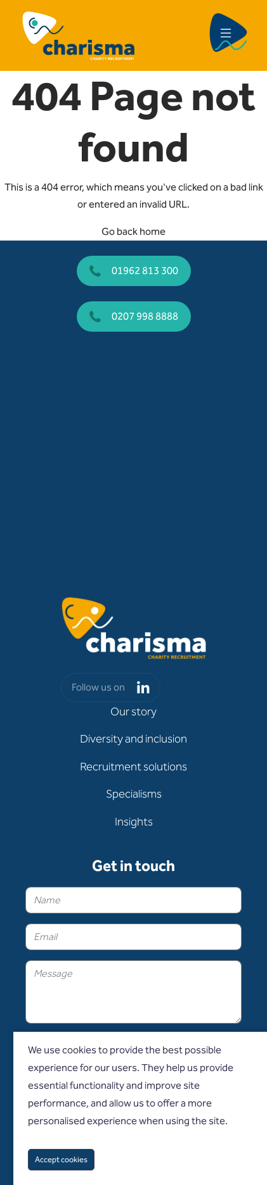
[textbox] (133, 900)
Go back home (133, 231)
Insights (134, 822)
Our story (133, 711)
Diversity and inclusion (133, 739)
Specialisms (134, 794)
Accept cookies (61, 1159)
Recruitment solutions (133, 767)
